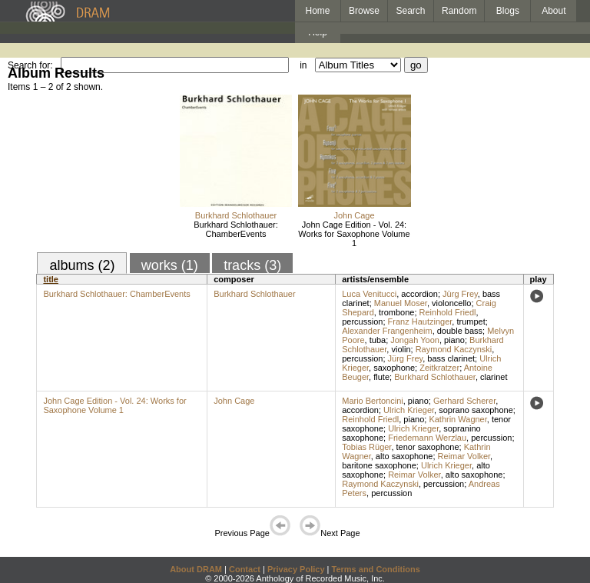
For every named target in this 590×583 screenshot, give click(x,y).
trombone (396, 312)
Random (459, 10)
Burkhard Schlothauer (236, 215)
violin (400, 349)
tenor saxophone (427, 446)
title (50, 279)
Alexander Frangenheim (387, 330)
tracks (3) (252, 265)
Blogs (507, 10)
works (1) (169, 265)
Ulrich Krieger (408, 410)
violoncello (451, 303)
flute (381, 376)
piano (454, 340)
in (303, 65)
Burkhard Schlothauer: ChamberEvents (235, 229)
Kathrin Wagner (457, 419)
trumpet (470, 321)
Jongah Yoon (414, 340)
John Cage (353, 215)
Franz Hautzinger (420, 321)
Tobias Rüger (366, 446)
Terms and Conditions (376, 569)
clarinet (493, 376)
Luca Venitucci (369, 293)
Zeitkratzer (439, 367)
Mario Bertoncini (372, 400)
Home (317, 10)
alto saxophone (404, 456)
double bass (459, 330)
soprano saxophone (476, 410)
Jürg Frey (460, 293)
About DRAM (196, 569)
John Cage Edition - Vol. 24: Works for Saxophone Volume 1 (353, 234)
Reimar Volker (464, 456)
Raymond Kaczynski (454, 349)
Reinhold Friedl (447, 312)
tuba (378, 340)
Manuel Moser (400, 303)
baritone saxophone (379, 465)
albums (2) (81, 265)
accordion (419, 293)
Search (411, 10)
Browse (364, 10)
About (553, 10)
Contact (244, 569)
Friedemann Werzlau (427, 437)
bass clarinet (451, 358)
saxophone (394, 367)
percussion (362, 321)
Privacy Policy (296, 569)
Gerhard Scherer (464, 400)
